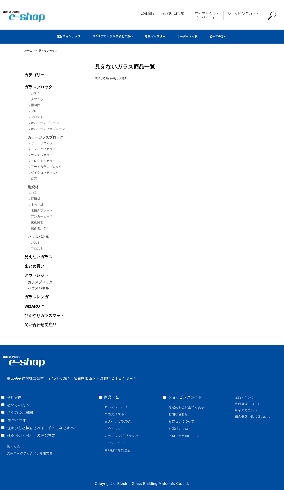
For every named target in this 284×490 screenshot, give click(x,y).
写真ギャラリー (155, 36)
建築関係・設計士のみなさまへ (33, 435)
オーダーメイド (187, 36)
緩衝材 (35, 198)
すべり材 (37, 204)
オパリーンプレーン (45, 123)
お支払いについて (181, 421)
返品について (244, 397)
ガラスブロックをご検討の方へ (112, 36)
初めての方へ (218, 36)
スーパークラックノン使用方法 (30, 453)
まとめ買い (34, 266)
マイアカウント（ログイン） (207, 15)
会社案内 (147, 13)
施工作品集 (17, 420)
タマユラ (37, 99)
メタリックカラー (43, 149)
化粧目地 (37, 222)
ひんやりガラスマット (44, 315)
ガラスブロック (38, 87)
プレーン (37, 111)
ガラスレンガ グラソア (121, 436)
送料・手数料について (184, 436)
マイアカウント (246, 410)
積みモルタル (40, 228)
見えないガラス (48, 50)
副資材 (33, 187)
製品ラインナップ (69, 36)
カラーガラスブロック (45, 137)
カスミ (35, 93)
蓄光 (34, 178)
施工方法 (13, 446)
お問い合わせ (173, 13)
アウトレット (36, 275)
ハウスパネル (38, 237)
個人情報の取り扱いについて (256, 417)
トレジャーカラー (43, 161)
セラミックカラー (43, 143)
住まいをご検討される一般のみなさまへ (40, 427)
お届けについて (179, 429)
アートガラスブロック (46, 166)
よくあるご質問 (20, 412)
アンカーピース (42, 216)
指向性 (35, 105)
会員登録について (248, 404)
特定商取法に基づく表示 (186, 407)
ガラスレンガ (36, 297)
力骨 (34, 192)
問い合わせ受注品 (40, 325)
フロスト (37, 117)
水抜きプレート (42, 210)
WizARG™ (34, 306)
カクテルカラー (42, 155)
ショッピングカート (243, 13)
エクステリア (114, 443)
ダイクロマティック (45, 172)
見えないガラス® (117, 421)
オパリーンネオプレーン (48, 129)
